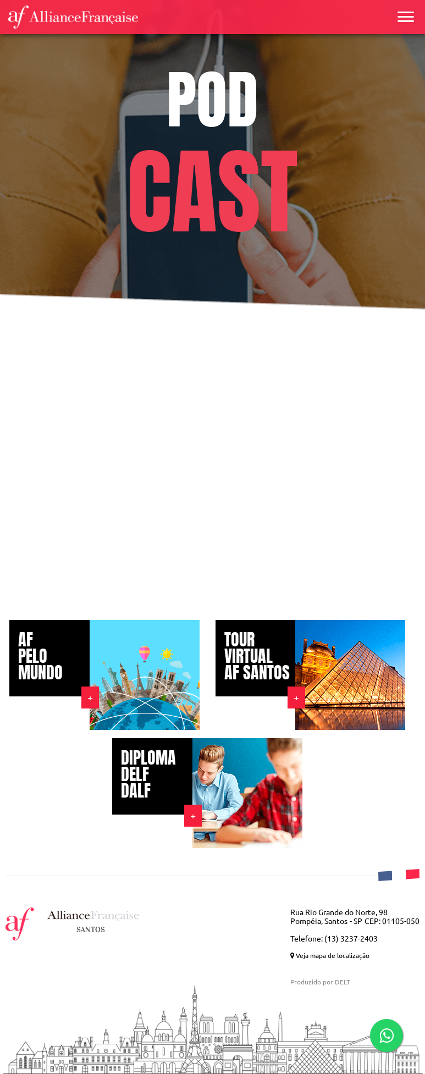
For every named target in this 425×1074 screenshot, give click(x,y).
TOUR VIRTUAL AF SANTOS (257, 656)
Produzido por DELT (320, 982)
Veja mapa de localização (329, 955)
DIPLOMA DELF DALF (148, 774)
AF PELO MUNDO (40, 656)
